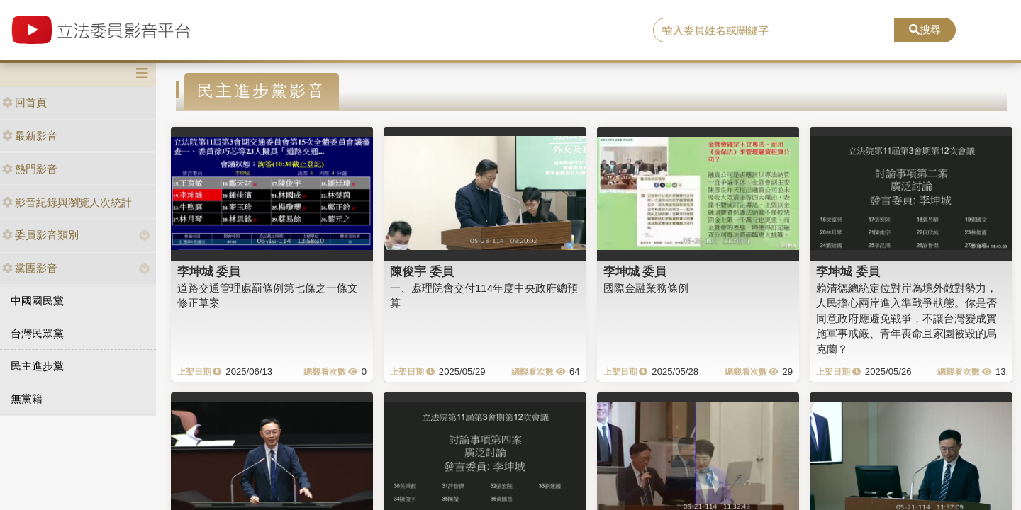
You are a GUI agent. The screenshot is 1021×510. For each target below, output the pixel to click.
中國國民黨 (37, 301)
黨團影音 (29, 268)
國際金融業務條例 (645, 288)
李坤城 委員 (209, 271)
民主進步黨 (37, 366)
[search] (774, 30)
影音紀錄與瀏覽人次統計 (67, 202)
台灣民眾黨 (37, 333)
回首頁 (24, 102)
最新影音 (29, 136)
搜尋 (925, 29)
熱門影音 (29, 169)
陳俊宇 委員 (422, 271)
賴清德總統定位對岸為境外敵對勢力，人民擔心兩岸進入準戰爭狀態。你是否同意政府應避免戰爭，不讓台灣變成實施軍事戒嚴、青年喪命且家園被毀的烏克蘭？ (906, 318)
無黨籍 (27, 398)
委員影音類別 (40, 235)
